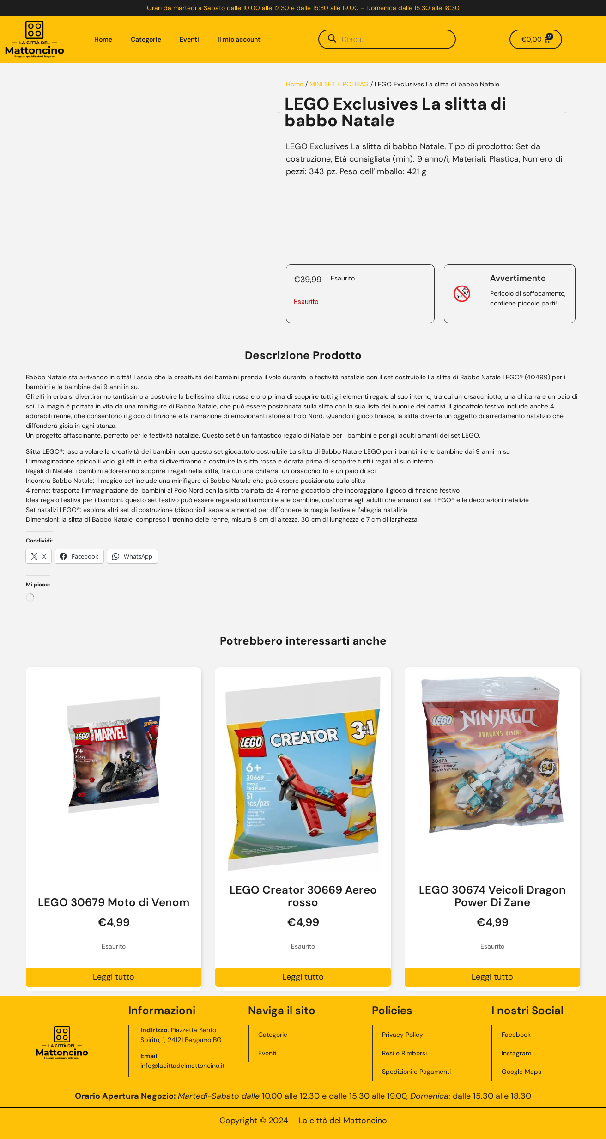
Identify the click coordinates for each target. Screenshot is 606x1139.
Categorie (146, 39)
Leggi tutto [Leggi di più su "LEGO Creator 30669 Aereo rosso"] (303, 976)
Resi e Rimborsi (404, 1053)
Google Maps (521, 1071)
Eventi (189, 39)
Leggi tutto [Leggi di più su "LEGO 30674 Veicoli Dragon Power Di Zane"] (492, 976)
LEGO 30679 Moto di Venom (113, 902)
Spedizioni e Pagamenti (416, 1071)
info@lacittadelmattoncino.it (183, 1065)
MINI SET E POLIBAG (339, 84)
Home (103, 39)
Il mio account (239, 39)
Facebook (516, 1034)
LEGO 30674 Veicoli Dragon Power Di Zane (492, 896)
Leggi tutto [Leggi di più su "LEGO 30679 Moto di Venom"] (113, 976)
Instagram (516, 1053)
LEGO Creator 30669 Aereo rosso (303, 896)
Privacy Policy (402, 1034)
